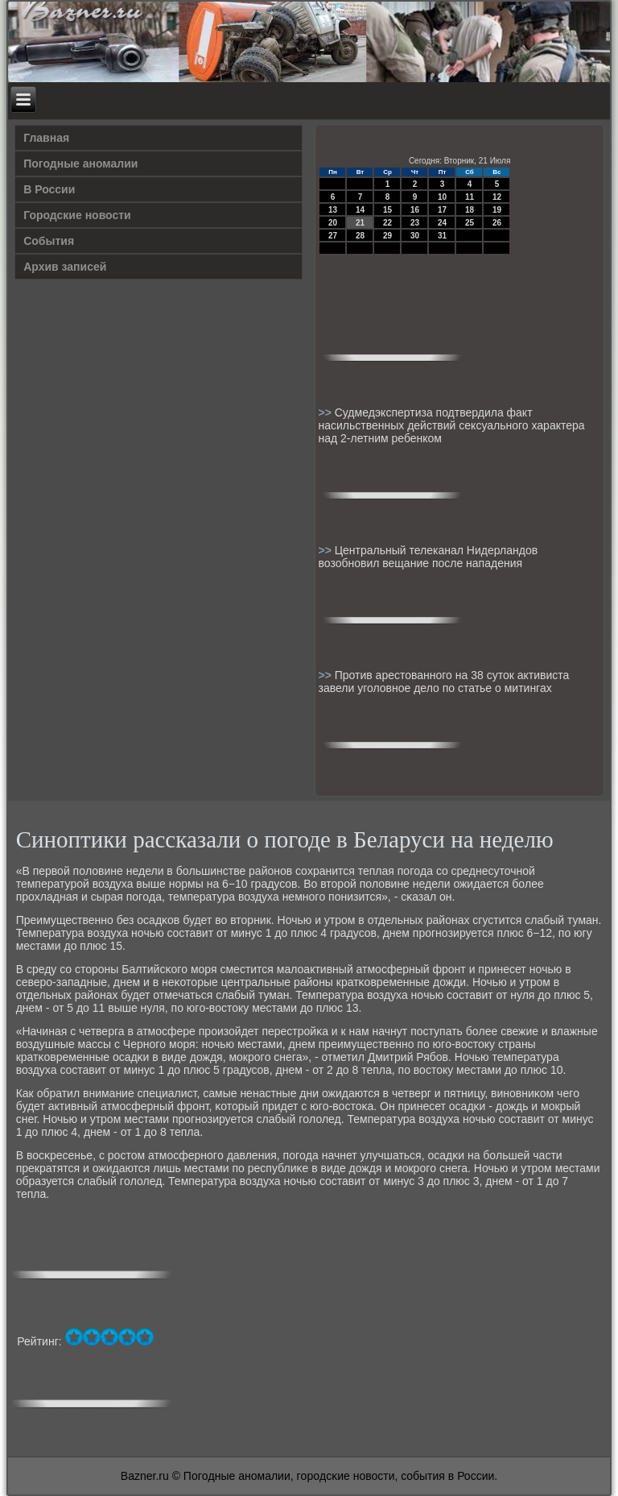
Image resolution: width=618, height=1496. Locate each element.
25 (469, 222)
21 (360, 222)
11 (469, 197)
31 (442, 235)
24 (442, 222)
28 (360, 235)
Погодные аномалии (80, 163)
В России (49, 189)
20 (332, 222)
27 (332, 235)
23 (414, 222)
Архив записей (64, 266)
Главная (46, 137)
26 (496, 222)
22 (387, 222)
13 (332, 209)
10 (442, 197)
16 (414, 209)
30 (414, 235)
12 (496, 197)
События (48, 240)
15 (387, 209)
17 (442, 209)
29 (387, 235)
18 (469, 209)
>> (326, 412)
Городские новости (77, 215)
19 (496, 209)
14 (360, 209)
